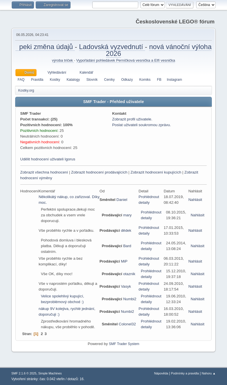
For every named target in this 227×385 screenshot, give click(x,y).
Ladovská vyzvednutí (112, 47)
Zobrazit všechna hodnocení (44, 172)
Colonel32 (127, 324)
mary (127, 215)
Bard (127, 246)
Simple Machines (50, 373)
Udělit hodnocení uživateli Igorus (47, 159)
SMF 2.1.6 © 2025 (24, 373)
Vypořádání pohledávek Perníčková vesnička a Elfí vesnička (125, 60)
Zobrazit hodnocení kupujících (155, 172)
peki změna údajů (45, 47)
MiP (124, 261)
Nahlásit (195, 199)
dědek (126, 230)
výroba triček (63, 60)
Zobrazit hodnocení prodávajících (99, 172)
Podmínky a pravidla (185, 373)
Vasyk (126, 286)
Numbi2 (129, 299)
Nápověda (161, 373)
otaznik (129, 274)
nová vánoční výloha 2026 (159, 50)
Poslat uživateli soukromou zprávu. (141, 125)
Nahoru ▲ (209, 373)
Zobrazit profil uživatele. (132, 119)
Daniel (121, 199)
